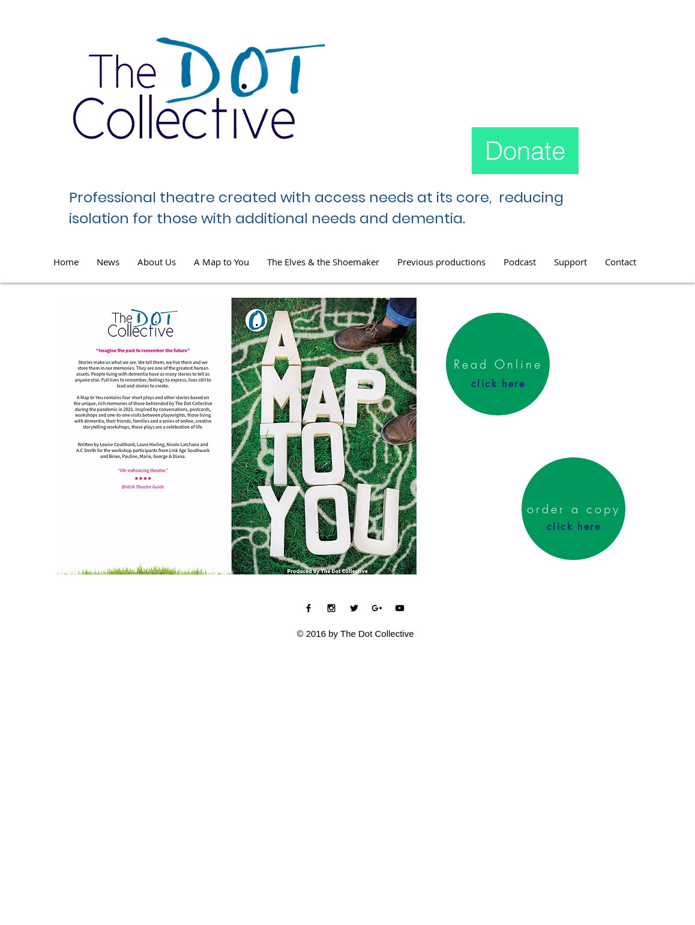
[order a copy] (573, 508)
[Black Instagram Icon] (331, 608)
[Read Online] (498, 364)
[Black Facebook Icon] (308, 608)
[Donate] (525, 150)
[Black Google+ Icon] (377, 608)
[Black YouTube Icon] (399, 608)
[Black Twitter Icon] (354, 608)
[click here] (498, 384)
